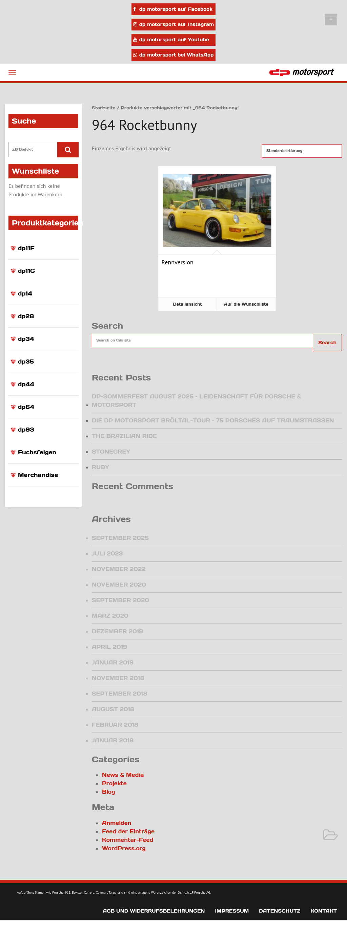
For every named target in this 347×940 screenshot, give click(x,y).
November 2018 (118, 678)
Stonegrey (111, 451)
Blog (108, 791)
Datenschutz (279, 911)
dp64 (26, 407)
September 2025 (120, 537)
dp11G (26, 271)
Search (327, 343)
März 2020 (110, 615)
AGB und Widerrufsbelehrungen (154, 911)
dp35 (26, 361)
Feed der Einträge (128, 831)
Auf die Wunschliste (246, 304)
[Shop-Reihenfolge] (302, 151)
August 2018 (113, 709)
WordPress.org (124, 848)
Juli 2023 (107, 553)
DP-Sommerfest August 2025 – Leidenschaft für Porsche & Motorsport (196, 400)
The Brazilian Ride (124, 436)
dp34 (26, 339)
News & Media (123, 774)
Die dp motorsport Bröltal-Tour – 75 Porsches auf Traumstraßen (213, 420)
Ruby (100, 467)
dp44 (26, 384)
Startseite (104, 108)
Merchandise (38, 475)
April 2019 (109, 646)
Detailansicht (187, 304)
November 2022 (119, 569)
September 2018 (119, 693)
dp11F (26, 248)
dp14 (25, 293)
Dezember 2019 (117, 631)
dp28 (26, 316)
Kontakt (323, 911)
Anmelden (116, 822)
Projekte (114, 783)
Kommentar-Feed (127, 839)
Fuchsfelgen (37, 452)
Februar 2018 (115, 724)
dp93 (26, 429)
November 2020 (119, 584)
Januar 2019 (113, 662)
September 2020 (120, 600)
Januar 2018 (113, 740)
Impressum (232, 911)
